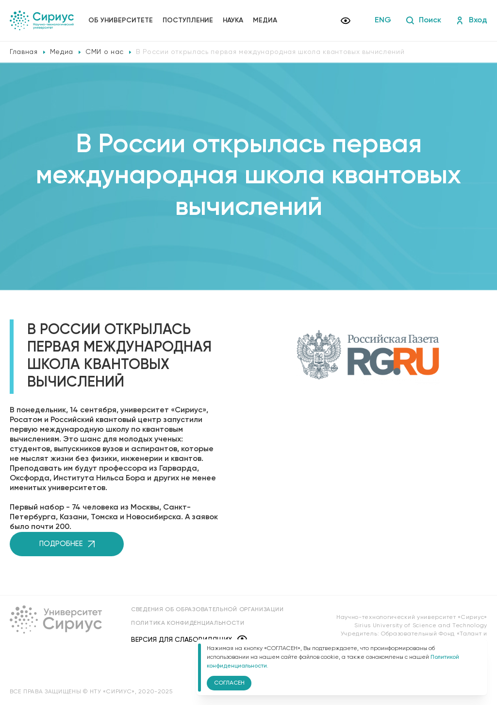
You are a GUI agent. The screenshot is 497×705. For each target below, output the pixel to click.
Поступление (188, 20)
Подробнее (67, 543)
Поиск (423, 20)
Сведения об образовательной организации (207, 610)
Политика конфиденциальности (188, 623)
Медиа (265, 20)
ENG (383, 20)
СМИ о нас (104, 52)
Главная (24, 52)
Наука (233, 20)
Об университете (120, 20)
